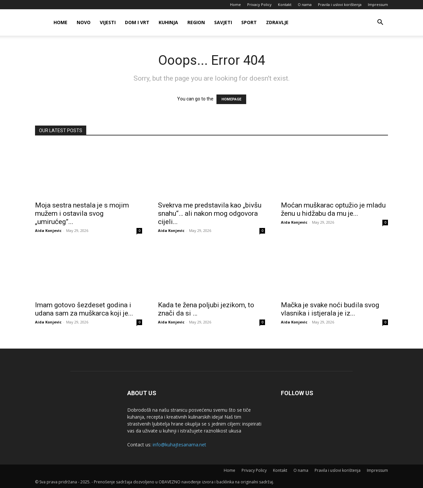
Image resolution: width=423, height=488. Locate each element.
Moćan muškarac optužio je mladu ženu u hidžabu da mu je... (333, 209)
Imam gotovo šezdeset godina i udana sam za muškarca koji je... (84, 309)
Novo (84, 22)
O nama (305, 4)
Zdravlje (277, 22)
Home (235, 4)
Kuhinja (168, 22)
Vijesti (108, 22)
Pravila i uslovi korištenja (340, 4)
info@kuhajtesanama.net (179, 444)
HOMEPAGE (231, 99)
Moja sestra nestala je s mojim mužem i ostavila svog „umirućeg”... (82, 213)
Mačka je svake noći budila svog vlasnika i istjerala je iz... (330, 309)
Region (196, 22)
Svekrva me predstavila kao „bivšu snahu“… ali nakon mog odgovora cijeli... (209, 213)
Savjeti (223, 22)
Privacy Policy (259, 4)
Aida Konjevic (48, 230)
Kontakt (284, 4)
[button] (380, 23)
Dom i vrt (137, 22)
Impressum (378, 4)
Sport (249, 22)
